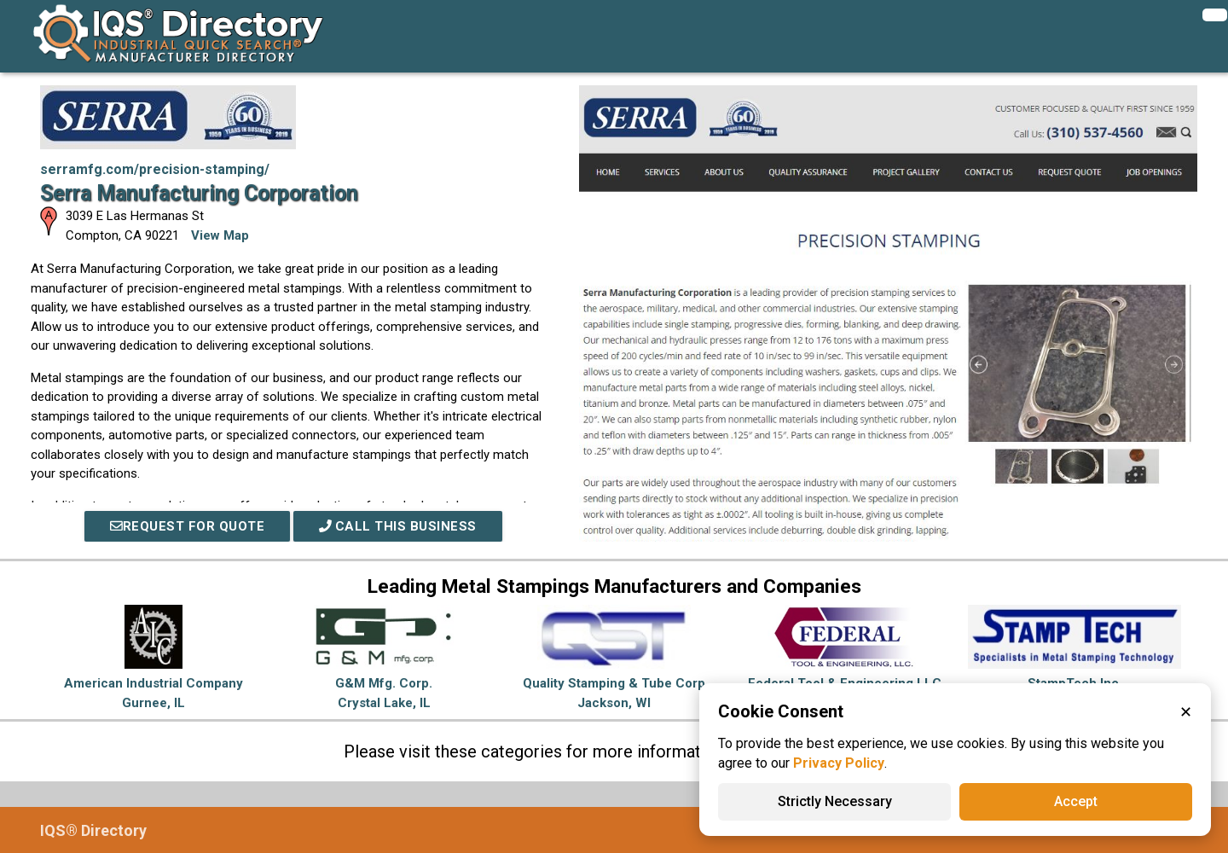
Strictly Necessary (835, 801)
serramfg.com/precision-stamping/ (154, 169)
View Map (220, 235)
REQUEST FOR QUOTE (186, 526)
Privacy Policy (838, 763)
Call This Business (398, 526)
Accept (1076, 801)
